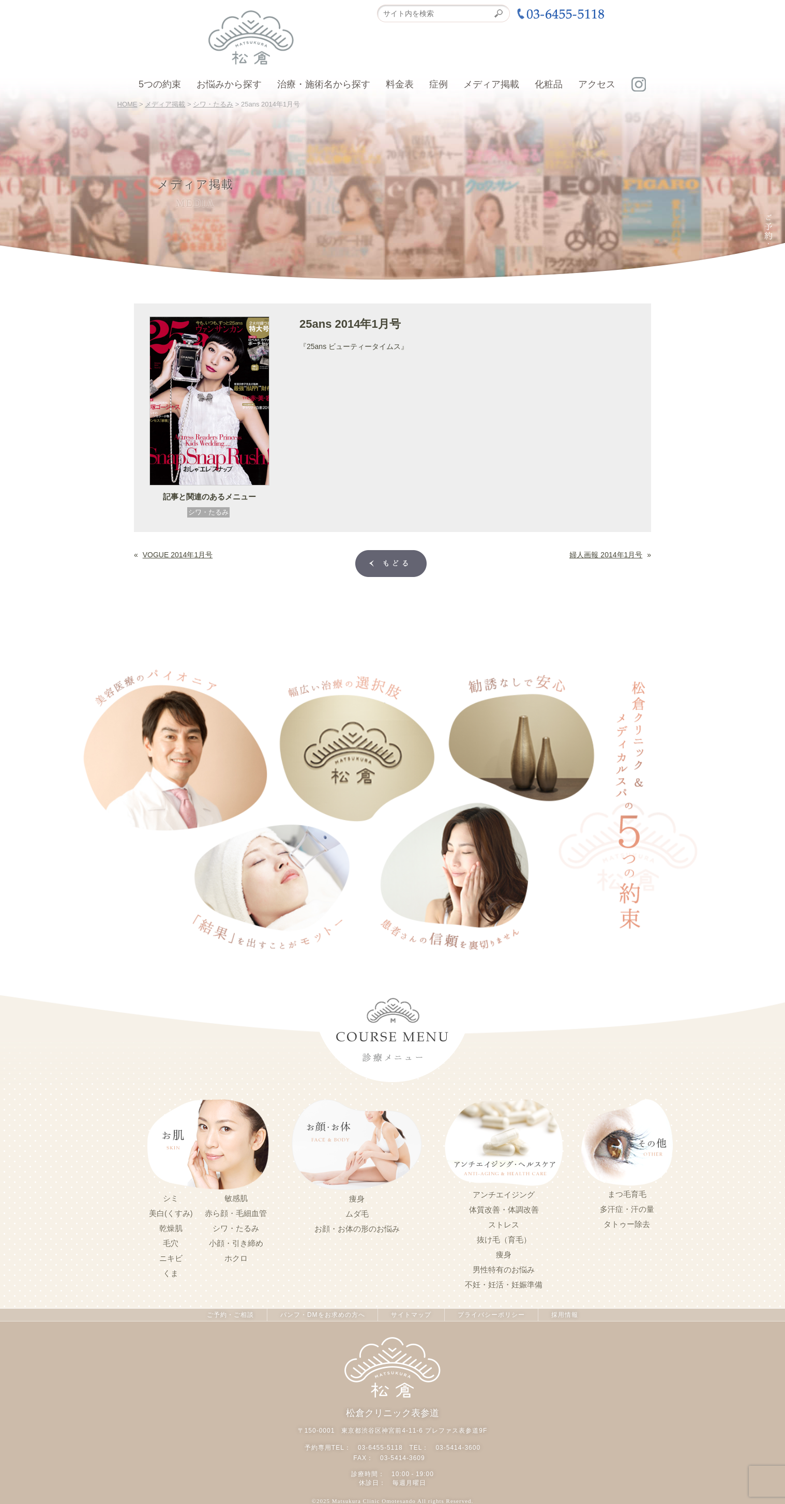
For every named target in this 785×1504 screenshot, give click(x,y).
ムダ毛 (357, 1214)
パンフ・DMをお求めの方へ (322, 1314)
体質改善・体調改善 (504, 1210)
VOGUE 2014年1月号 (178, 554)
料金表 (400, 84)
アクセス (596, 84)
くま (170, 1273)
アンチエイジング (504, 1195)
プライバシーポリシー (491, 1314)
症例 (438, 84)
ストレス (503, 1225)
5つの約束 (160, 84)
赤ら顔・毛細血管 (236, 1213)
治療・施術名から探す (323, 84)
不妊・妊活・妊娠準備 (503, 1285)
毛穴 (170, 1243)
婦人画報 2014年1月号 (605, 554)
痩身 (357, 1199)
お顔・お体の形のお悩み (357, 1229)
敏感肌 (236, 1198)
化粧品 (549, 84)
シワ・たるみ (208, 512)
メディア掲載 (491, 84)
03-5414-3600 (457, 1447)
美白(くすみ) (171, 1213)
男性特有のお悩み (504, 1270)
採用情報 (564, 1314)
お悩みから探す (229, 84)
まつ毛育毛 (627, 1194)
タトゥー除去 (626, 1224)
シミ (170, 1198)
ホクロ (236, 1258)
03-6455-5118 (380, 1447)
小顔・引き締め (236, 1243)
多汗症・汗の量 (627, 1209)
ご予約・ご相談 (230, 1314)
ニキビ (171, 1258)
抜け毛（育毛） (504, 1240)
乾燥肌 (171, 1228)
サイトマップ (411, 1314)
